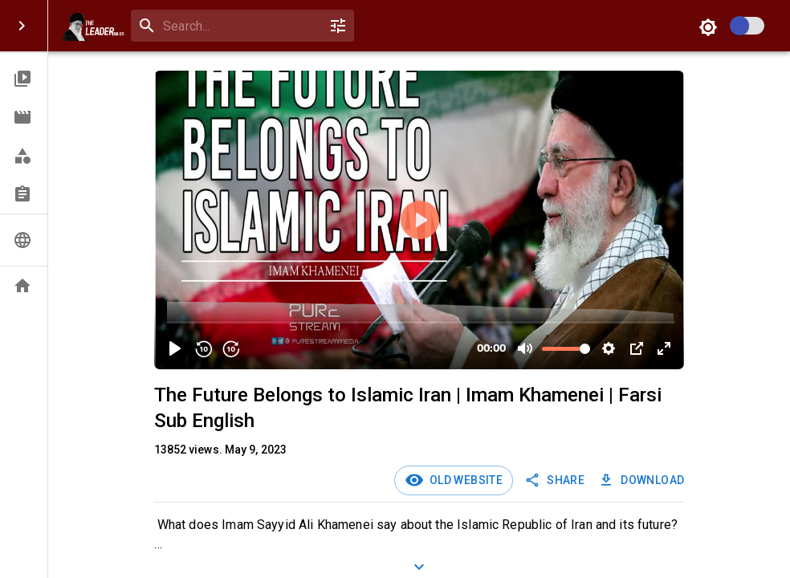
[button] (23, 78)
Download (642, 480)
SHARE (556, 480)
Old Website (463, 480)
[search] (239, 26)
